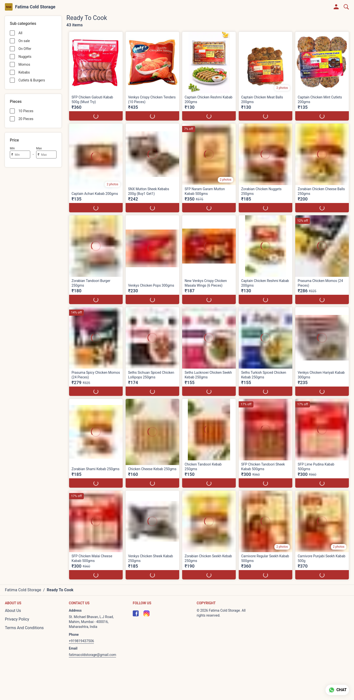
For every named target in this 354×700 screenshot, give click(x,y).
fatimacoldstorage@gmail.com (92, 655)
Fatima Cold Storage (35, 6)
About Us (13, 610)
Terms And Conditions (24, 627)
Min (12, 148)
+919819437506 (81, 641)
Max (39, 148)
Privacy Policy (17, 619)
